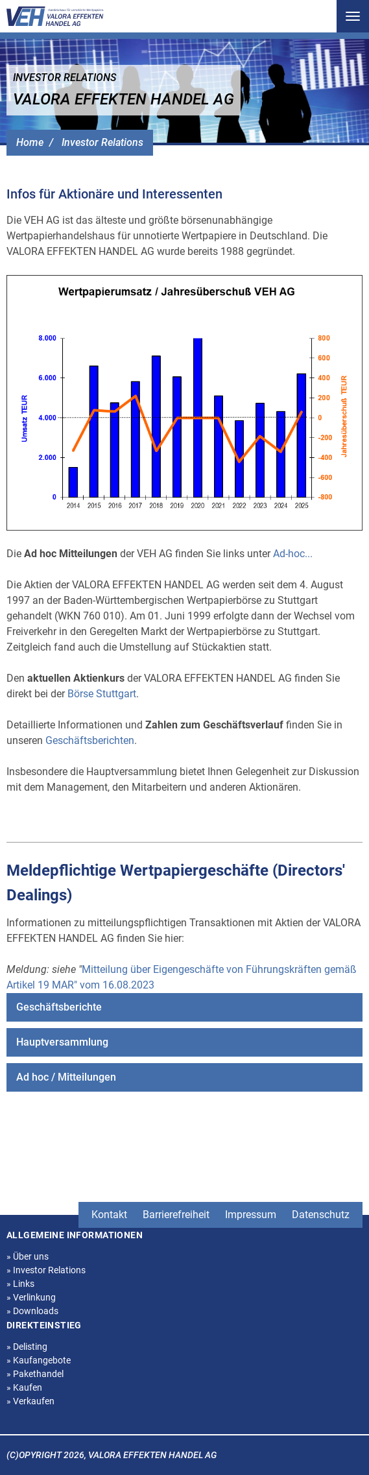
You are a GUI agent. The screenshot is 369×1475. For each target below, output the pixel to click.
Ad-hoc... (293, 553)
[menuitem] (184, 1007)
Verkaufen (30, 1401)
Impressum (250, 1214)
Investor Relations (102, 142)
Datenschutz (321, 1214)
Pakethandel (35, 1374)
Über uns (27, 1256)
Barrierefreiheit (176, 1214)
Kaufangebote (38, 1360)
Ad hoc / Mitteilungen (66, 1077)
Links (20, 1283)
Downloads (32, 1311)
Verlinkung (31, 1297)
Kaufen (24, 1387)
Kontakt (109, 1214)
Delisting (26, 1346)
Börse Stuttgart (101, 694)
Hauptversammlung (62, 1042)
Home (29, 142)
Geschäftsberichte (59, 1007)
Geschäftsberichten (89, 740)
